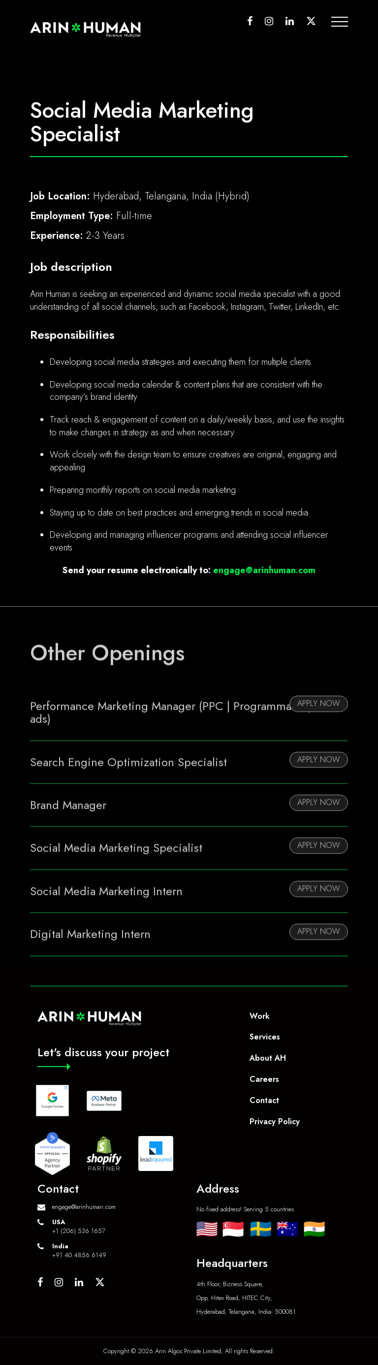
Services (265, 1036)
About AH (268, 1058)
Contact (264, 1100)
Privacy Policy (275, 1121)
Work (260, 1016)
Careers (264, 1079)
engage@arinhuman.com (264, 570)
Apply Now (318, 719)
